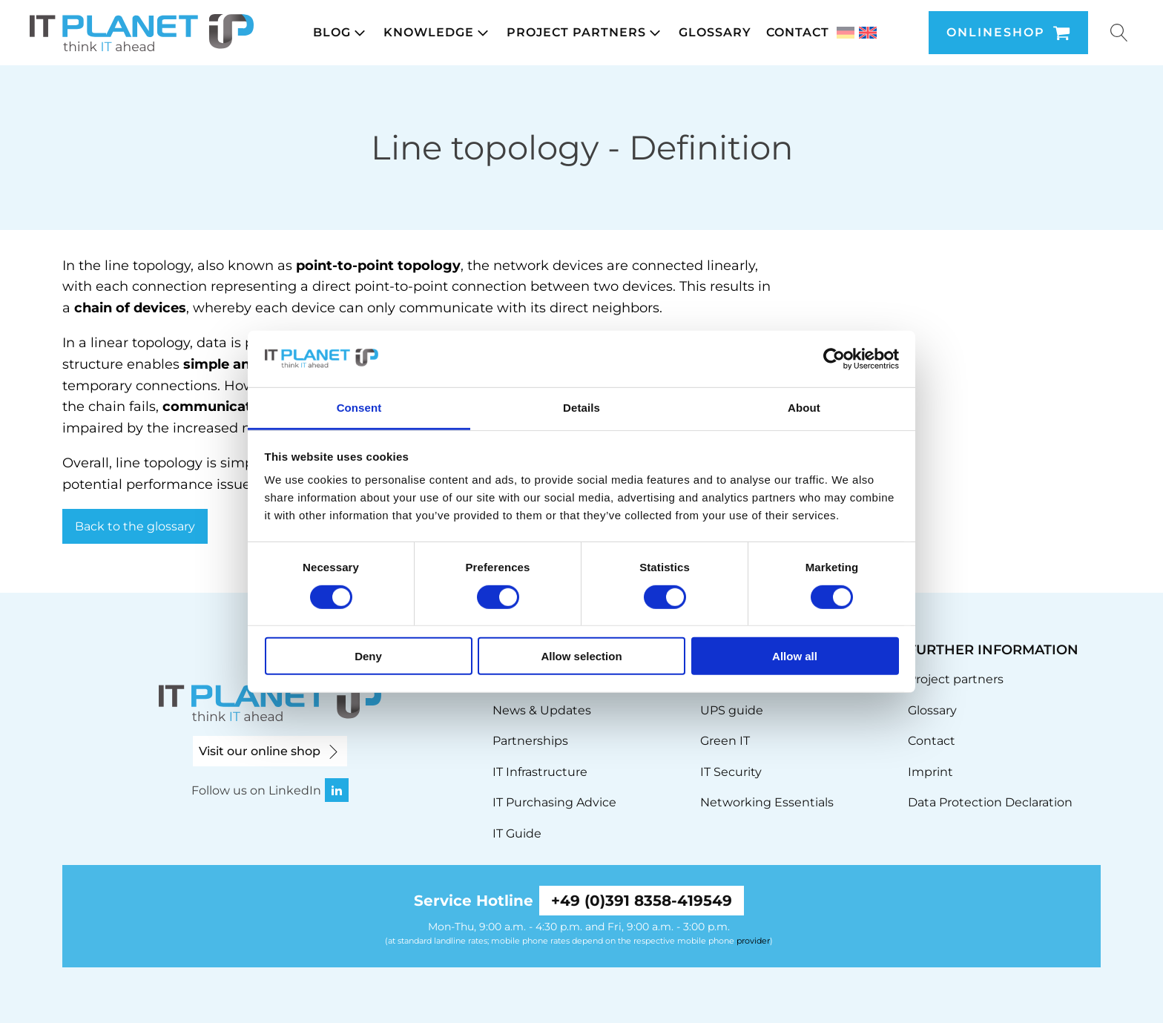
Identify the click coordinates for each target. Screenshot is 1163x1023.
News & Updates (541, 710)
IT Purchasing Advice (554, 802)
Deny (368, 656)
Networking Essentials (767, 802)
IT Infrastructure (539, 772)
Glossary (932, 710)
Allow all (794, 656)
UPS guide (731, 710)
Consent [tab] (359, 407)
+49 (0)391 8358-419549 (641, 900)
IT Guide (516, 833)
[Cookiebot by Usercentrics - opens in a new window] (834, 359)
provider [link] (753, 940)
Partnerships (530, 741)
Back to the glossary (135, 526)
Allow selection (581, 656)
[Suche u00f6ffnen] (1119, 32)
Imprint (930, 772)
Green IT (725, 741)
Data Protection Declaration (990, 802)
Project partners (956, 679)
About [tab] (804, 407)
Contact (931, 741)
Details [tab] (581, 407)
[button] (341, 32)
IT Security (731, 772)
